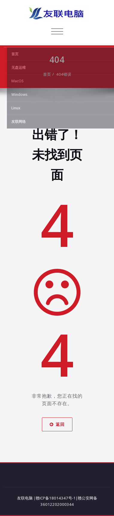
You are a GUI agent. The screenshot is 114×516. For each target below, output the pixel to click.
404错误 (63, 74)
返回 (57, 424)
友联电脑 (25, 498)
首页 (47, 74)
